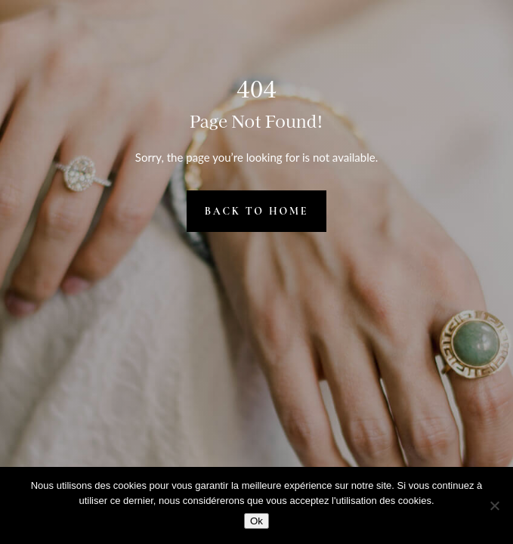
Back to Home (257, 211)
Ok (256, 521)
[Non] (494, 505)
